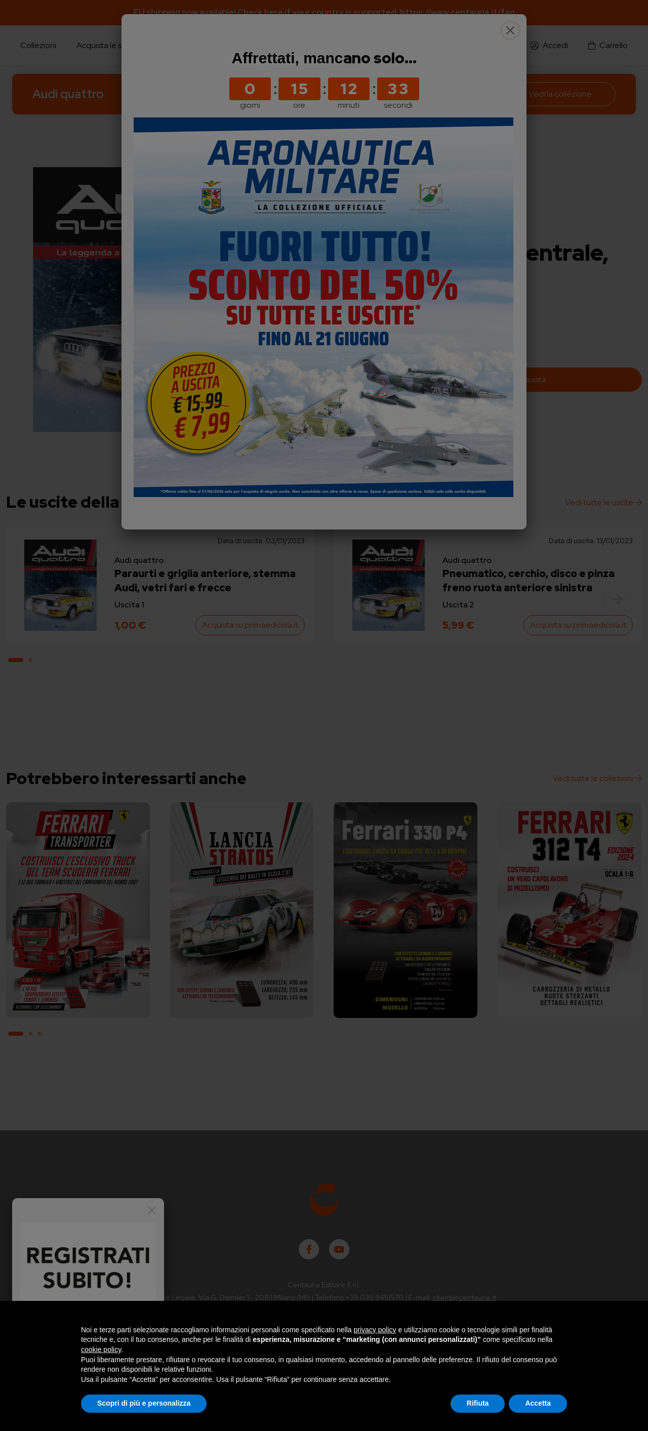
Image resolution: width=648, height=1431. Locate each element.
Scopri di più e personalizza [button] (143, 1403)
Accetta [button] (538, 1403)
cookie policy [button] (101, 1349)
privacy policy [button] (375, 1330)
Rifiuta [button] (478, 1403)
